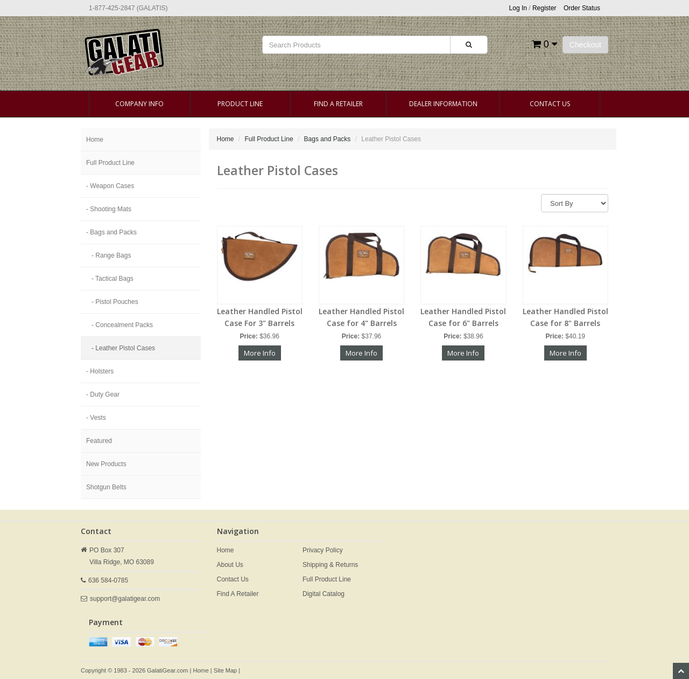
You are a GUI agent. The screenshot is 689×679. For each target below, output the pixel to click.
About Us (230, 565)
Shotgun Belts (106, 487)
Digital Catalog (323, 594)
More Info (260, 353)
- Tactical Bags (112, 278)
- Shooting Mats (108, 209)
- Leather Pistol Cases (123, 348)
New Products (106, 464)
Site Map (225, 670)
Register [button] (544, 8)
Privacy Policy (323, 550)
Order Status (582, 8)
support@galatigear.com (125, 598)
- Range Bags (111, 255)
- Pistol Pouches (115, 302)
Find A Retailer (338, 103)
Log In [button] (518, 8)
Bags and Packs (327, 139)
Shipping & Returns (330, 565)
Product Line (240, 103)
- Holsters (100, 371)
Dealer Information (443, 103)
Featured (99, 441)
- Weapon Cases (110, 186)
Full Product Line (110, 163)
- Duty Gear (102, 394)
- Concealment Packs (122, 325)
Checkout (585, 44)
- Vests (96, 417)
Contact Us (550, 103)
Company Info (139, 103)
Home (94, 139)
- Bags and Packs (111, 232)
